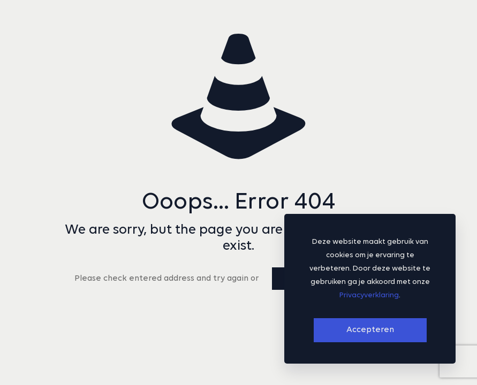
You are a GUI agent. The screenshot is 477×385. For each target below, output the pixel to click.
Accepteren (370, 330)
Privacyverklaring (369, 295)
